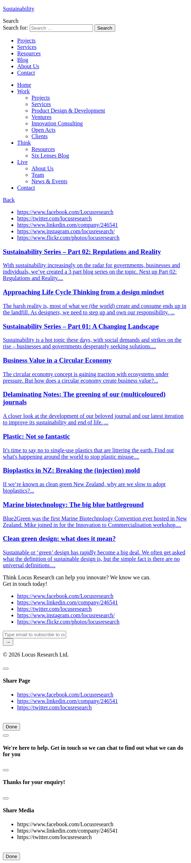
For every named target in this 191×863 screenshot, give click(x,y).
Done (11, 726)
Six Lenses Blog (50, 156)
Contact (26, 73)
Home (24, 85)
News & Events (49, 181)
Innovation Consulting (57, 123)
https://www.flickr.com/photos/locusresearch (68, 238)
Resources (29, 53)
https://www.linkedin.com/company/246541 (67, 225)
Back (9, 200)
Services (26, 47)
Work (23, 91)
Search (11, 21)
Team (37, 175)
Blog (22, 60)
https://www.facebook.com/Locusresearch (65, 212)
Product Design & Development (68, 111)
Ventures (41, 117)
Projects (26, 41)
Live (22, 162)
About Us (28, 66)
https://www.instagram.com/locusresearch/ (66, 231)
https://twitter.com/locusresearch (54, 218)
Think (24, 143)
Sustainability (18, 9)
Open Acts (43, 130)
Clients (39, 136)
